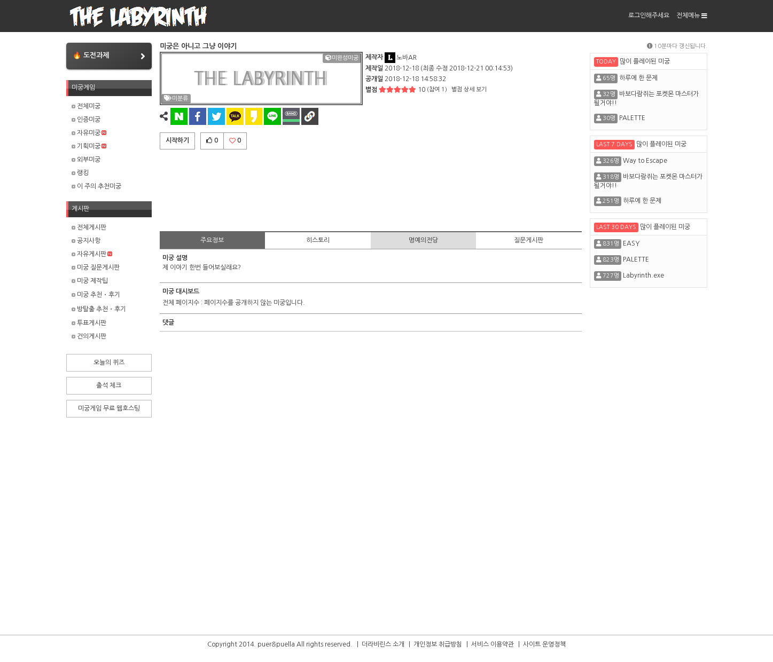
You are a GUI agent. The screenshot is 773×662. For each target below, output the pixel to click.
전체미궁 (86, 106)
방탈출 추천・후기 (99, 309)
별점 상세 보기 (469, 89)
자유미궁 (89, 133)
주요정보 (212, 240)
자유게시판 (92, 254)
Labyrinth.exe (643, 275)
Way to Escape (645, 160)
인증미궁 (86, 119)
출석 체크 (108, 385)
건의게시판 (89, 336)
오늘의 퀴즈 (108, 362)
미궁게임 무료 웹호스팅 (109, 408)
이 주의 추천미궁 (96, 186)
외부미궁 (86, 159)
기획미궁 (89, 146)
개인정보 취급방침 (437, 644)
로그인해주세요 (648, 15)
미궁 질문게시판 (96, 267)
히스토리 (318, 240)
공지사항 (86, 241)
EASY (631, 243)
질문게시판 (528, 240)
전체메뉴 (691, 15)
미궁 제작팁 (90, 281)
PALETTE (632, 118)
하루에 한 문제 (638, 78)
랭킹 (80, 173)
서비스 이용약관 (492, 644)
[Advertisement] (371, 188)
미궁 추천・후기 (96, 294)
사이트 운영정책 (544, 644)
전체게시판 (89, 227)
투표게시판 (89, 323)
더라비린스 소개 (383, 644)
